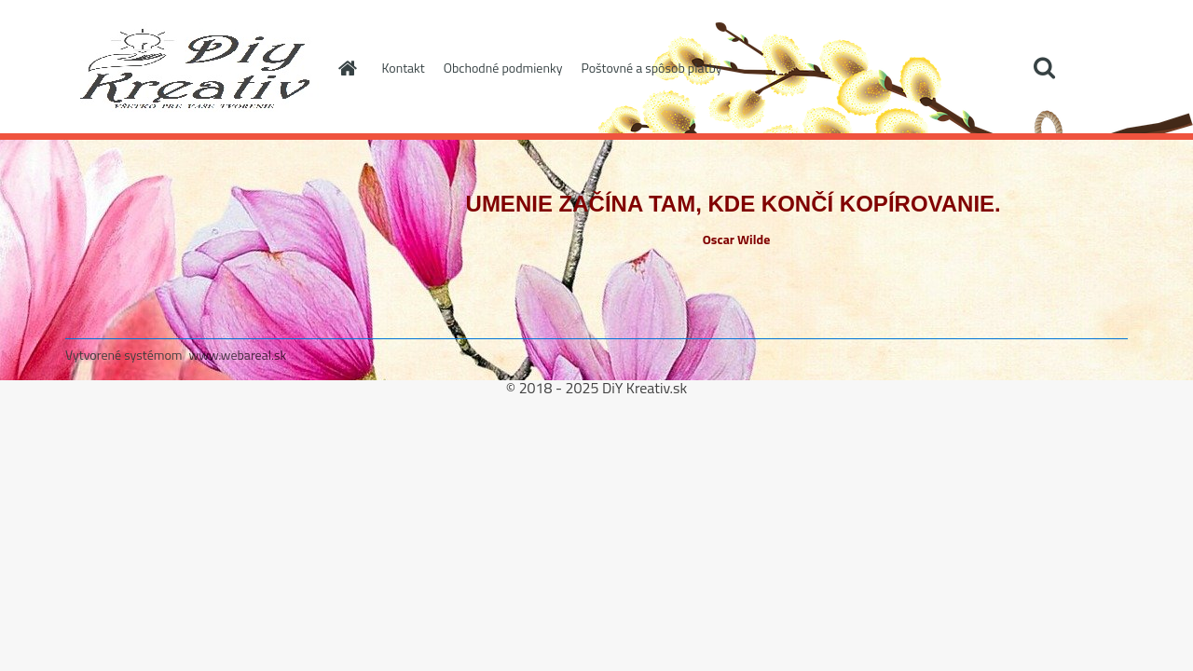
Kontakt (403, 67)
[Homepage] (346, 68)
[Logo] (193, 69)
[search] (1043, 68)
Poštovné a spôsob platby (651, 67)
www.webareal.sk (238, 354)
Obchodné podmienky (503, 67)
